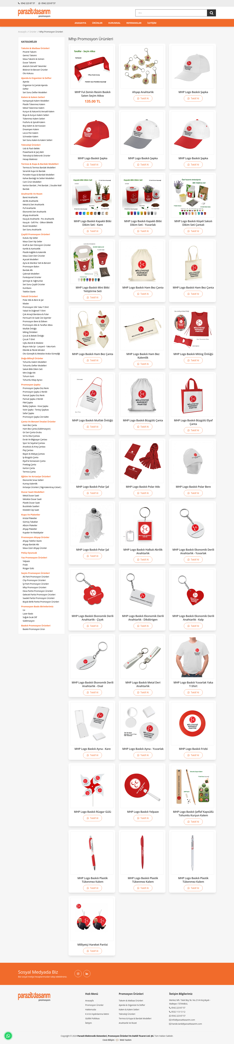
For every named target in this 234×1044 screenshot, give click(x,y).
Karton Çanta (29, 468)
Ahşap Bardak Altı (31, 544)
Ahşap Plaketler (30, 529)
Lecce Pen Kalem (30, 133)
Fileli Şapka (28, 402)
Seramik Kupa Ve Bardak (34, 171)
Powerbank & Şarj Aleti (33, 152)
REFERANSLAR (133, 22)
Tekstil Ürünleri (29, 296)
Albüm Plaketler (30, 525)
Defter (26, 88)
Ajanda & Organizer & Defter (36, 77)
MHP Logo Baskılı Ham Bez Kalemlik (143, 355)
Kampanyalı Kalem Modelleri (36, 100)
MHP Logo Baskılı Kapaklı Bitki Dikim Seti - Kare (92, 222)
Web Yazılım (125, 1039)
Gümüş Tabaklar (30, 521)
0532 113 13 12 (178, 1011)
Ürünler (33, 31)
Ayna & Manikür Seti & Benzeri (37, 263)
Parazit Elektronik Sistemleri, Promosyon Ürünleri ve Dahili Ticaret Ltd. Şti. (115, 1035)
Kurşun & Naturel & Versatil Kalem (38, 111)
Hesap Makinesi (30, 159)
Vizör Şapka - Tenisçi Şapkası (36, 409)
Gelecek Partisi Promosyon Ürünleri (39, 594)
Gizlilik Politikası (92, 1018)
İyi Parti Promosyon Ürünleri (36, 583)
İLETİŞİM (151, 22)
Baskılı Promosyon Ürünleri (35, 625)
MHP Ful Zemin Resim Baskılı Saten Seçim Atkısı (92, 93)
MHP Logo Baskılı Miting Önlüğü (193, 354)
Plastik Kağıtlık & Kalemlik (34, 252)
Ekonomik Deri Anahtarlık (34, 211)
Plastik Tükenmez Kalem (34, 104)
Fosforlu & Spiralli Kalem (34, 122)
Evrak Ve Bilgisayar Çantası (35, 439)
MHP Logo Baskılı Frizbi (193, 749)
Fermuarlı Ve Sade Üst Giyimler (37, 317)
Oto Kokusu (28, 73)
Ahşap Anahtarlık (30, 215)
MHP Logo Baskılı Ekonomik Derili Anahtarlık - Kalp (193, 617)
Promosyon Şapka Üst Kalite (36, 416)
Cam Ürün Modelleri (32, 181)
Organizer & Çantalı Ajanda (35, 85)
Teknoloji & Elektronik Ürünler (36, 155)
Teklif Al (143, 98)
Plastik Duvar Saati (31, 502)
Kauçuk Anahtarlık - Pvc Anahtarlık (38, 218)
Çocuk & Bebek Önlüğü (33, 335)
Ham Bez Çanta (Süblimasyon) (36, 428)
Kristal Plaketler (30, 518)
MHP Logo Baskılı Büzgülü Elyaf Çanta (193, 422)
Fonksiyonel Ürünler (32, 277)
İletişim (88, 1022)
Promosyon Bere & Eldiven (35, 321)
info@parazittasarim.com (183, 1019)
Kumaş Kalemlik (30, 483)
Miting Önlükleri (30, 332)
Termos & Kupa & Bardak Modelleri (40, 163)
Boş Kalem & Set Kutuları (34, 125)
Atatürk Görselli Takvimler (34, 66)
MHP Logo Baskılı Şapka (193, 92)
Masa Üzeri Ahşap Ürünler (35, 548)
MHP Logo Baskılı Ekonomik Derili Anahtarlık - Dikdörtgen (143, 617)
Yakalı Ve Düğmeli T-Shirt (34, 310)
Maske (26, 303)
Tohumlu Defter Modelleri (35, 365)
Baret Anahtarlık (30, 197)
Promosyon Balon (31, 266)
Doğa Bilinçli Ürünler (32, 358)
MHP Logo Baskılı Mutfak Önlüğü (92, 420)
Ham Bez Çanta (30, 425)
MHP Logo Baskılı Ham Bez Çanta (142, 287)
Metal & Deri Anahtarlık (33, 204)
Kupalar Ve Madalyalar (33, 532)
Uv (24, 610)
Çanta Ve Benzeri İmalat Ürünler (38, 421)
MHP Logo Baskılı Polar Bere (193, 486)
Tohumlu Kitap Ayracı (32, 379)
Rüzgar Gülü (28, 568)
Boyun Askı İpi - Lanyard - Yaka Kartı (39, 346)
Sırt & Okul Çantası (31, 435)
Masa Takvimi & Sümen (33, 59)
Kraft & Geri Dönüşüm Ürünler (37, 245)
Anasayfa (22, 31)
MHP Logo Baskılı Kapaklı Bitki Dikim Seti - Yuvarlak (143, 222)
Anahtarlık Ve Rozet (31, 193)
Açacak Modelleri (30, 259)
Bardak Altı (28, 270)
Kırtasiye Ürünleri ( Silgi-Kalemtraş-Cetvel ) (42, 487)
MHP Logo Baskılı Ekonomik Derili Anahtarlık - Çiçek (93, 617)
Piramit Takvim (29, 51)
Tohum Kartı (28, 376)
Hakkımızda (90, 1009)
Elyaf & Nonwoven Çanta (34, 461)
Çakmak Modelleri (31, 273)
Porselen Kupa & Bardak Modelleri (38, 174)
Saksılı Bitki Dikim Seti (33, 369)
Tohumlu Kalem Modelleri (35, 362)
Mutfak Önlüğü (30, 328)
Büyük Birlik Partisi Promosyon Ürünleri (41, 601)
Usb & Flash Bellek (31, 148)
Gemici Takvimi (30, 55)
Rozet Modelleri (30, 226)
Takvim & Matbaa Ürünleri (35, 48)
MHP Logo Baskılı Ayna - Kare (92, 749)
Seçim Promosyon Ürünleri (35, 573)
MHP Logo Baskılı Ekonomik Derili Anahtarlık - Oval (93, 684)
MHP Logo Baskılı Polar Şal (92, 486)
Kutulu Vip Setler (30, 237)
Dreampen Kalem (31, 129)
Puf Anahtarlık (29, 208)
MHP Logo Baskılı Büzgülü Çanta (143, 420)
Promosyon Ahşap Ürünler (35, 537)
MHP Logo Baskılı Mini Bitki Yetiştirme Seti (92, 289)
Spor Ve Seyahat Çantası (34, 443)
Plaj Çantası (28, 450)
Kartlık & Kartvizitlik (31, 248)
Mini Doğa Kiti (29, 372)
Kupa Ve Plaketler (30, 514)
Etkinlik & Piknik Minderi (34, 350)
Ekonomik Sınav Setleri (33, 480)
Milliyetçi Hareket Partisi (92, 944)
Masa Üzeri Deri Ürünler (34, 255)
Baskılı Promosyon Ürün (34, 629)
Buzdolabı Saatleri (31, 506)
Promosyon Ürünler (94, 1005)
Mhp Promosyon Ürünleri (34, 587)
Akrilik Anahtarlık (30, 200)
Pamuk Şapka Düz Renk (33, 395)
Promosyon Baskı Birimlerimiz (37, 606)
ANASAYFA (80, 22)
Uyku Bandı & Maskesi (33, 342)
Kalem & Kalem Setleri (33, 97)
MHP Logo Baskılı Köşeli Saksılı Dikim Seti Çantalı (193, 222)
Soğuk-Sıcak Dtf (30, 617)
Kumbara (27, 288)
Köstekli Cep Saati (31, 509)
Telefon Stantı (29, 291)
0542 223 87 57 (26, 3)
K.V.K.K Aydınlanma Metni (97, 1014)
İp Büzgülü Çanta (30, 457)
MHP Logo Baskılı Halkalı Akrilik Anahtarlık (143, 551)
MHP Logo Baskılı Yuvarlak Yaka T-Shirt (193, 684)
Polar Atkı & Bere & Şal (33, 299)
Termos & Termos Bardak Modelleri (39, 167)
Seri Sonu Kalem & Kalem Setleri (37, 140)
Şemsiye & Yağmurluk (33, 280)
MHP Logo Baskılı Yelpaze (143, 811)
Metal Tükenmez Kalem (33, 107)
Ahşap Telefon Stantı (32, 540)
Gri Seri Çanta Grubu (32, 432)
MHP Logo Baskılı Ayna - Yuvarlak (143, 749)
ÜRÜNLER (97, 22)
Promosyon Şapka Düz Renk (36, 388)
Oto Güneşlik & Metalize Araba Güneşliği (41, 353)
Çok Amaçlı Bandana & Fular (36, 314)
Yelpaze (26, 561)
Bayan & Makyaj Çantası (34, 453)
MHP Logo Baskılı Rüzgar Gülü (92, 811)
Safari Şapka (28, 413)
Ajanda (26, 81)
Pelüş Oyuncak (29, 552)
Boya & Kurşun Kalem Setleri (36, 115)
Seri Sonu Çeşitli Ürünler (34, 284)
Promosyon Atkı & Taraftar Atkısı (38, 325)
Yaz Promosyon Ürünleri (34, 557)
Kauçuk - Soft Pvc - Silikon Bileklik (38, 222)
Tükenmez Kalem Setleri (34, 118)
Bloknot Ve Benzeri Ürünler (35, 69)
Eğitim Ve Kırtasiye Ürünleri (36, 476)
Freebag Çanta (29, 464)
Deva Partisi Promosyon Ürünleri (38, 591)
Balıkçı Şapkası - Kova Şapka (35, 406)
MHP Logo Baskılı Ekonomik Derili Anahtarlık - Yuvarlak (193, 551)
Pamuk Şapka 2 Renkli (33, 399)
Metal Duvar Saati (31, 495)
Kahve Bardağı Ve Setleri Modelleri (38, 178)
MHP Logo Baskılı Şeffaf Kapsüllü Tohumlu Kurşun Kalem (193, 813)
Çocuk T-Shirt (29, 339)
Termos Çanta (29, 471)
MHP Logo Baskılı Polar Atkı (143, 486)
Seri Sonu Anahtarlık (32, 229)
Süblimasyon (28, 620)
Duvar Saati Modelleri (32, 491)
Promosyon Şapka (30, 384)
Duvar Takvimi (29, 62)
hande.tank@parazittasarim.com (187, 1023)
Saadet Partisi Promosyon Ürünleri (38, 598)
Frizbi (25, 564)
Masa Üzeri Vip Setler (32, 241)
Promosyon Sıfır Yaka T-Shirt (36, 307)
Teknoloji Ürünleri (30, 144)
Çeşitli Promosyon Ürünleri (35, 234)
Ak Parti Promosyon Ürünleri (36, 576)
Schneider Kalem (30, 136)
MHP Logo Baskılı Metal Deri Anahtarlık (142, 684)
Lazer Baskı (28, 613)
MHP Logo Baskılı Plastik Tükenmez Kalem (92, 879)
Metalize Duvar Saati (32, 499)
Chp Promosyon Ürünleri (34, 580)
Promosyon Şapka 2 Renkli (35, 391)
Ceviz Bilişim (108, 1039)
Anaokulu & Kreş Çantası (34, 446)
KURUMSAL (114, 22)
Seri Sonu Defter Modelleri (35, 92)
